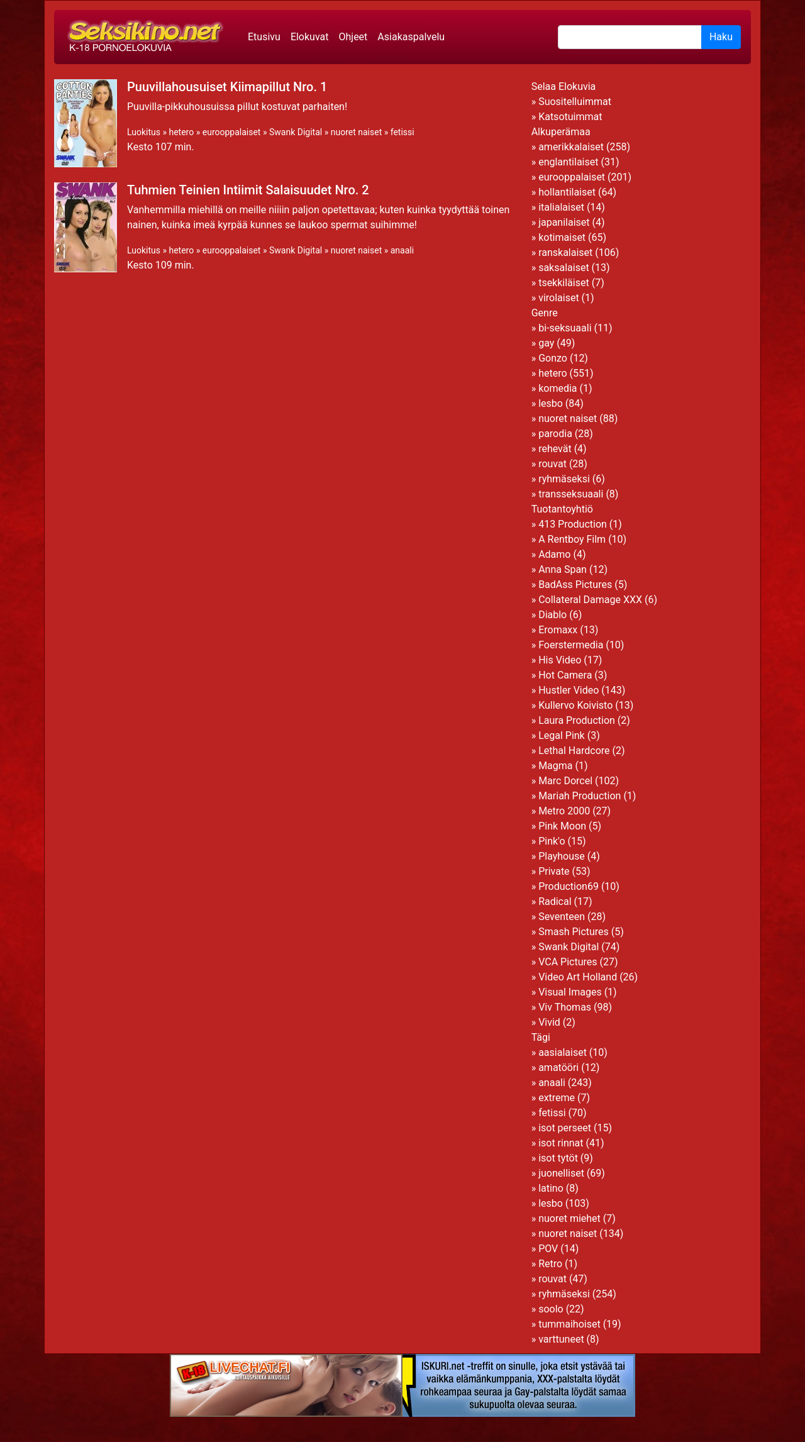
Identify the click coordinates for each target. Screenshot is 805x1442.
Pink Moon (562, 826)
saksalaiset (563, 268)
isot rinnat (560, 1143)
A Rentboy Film (572, 539)
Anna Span (562, 569)
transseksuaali (570, 494)
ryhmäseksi (564, 479)
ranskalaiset (565, 252)
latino (551, 1188)
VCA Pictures (567, 962)
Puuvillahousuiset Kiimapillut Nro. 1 (227, 86)
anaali (402, 250)
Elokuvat (310, 37)
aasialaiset (562, 1052)
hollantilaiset (567, 192)
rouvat (552, 464)
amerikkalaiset (571, 147)
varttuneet (561, 1339)
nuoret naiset (356, 132)
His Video (559, 660)
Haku (721, 37)
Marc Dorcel (565, 781)
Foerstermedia (570, 645)
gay (546, 343)
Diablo (552, 615)
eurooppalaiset (232, 132)
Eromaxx (557, 630)
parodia (555, 434)
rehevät (555, 449)
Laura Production (576, 720)
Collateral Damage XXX (590, 600)
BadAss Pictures (575, 585)
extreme (556, 1098)
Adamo (554, 554)
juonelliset (561, 1173)
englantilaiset (568, 162)
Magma (555, 766)
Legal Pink (561, 735)
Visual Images (570, 992)
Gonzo (552, 358)
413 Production (572, 524)
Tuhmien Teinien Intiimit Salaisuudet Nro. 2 (248, 189)
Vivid (549, 1022)
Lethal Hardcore (573, 751)
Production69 (568, 886)
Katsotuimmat (570, 117)
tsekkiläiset (563, 283)
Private (553, 871)
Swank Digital (295, 132)
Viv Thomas (564, 1007)
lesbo (550, 403)
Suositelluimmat (574, 102)
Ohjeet (352, 37)
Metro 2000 (564, 811)
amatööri (558, 1067)
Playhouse (561, 856)
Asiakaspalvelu (411, 37)
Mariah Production (579, 796)
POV (548, 1249)
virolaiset (558, 298)
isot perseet (564, 1128)
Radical (554, 901)
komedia (557, 388)
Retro (550, 1264)
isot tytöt (558, 1158)
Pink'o (551, 841)
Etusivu (264, 37)
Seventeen (561, 917)
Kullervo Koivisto (575, 705)
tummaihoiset (569, 1324)
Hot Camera (565, 675)
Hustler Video (568, 690)
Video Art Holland (577, 977)
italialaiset (561, 207)
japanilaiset (563, 222)
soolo (551, 1309)
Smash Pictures (573, 932)
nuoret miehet (569, 1218)
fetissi (402, 132)
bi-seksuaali (564, 328)
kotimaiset (562, 237)
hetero (181, 132)
